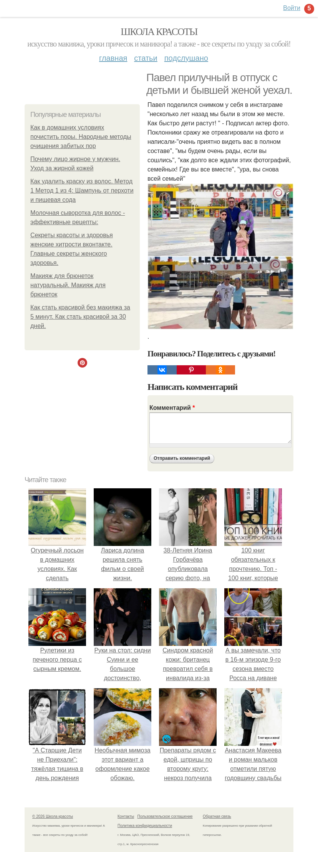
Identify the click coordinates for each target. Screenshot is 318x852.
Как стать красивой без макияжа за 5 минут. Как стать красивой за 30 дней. (80, 316)
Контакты (126, 816)
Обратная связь (217, 816)
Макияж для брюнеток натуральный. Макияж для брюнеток (68, 285)
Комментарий (172, 407)
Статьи (145, 58)
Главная (113, 58)
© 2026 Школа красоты (52, 816)
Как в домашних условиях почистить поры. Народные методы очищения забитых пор (80, 136)
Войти (291, 8)
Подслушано (186, 58)
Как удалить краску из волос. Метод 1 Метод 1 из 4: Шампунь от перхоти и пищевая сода (82, 190)
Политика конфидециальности (145, 826)
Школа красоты (159, 31)
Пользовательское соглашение (165, 816)
